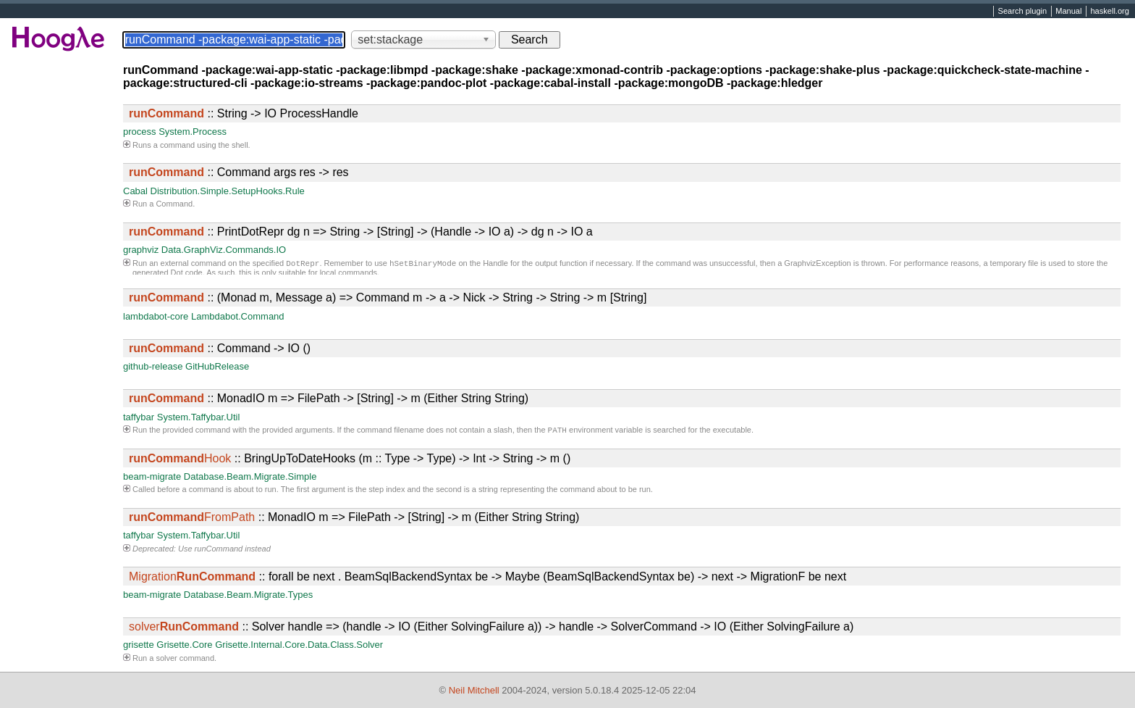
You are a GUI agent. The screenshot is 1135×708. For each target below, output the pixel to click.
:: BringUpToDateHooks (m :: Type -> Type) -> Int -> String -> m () (349, 460)
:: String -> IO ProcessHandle (243, 113)
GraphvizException (817, 264)
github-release (152, 366)
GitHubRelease (217, 366)
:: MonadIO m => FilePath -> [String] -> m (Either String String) (328, 398)
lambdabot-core (155, 316)
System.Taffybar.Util (198, 417)
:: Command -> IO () (220, 348)
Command (174, 203)
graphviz (141, 249)
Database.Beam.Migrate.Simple (250, 477)
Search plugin (1022, 11)
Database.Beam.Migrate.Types (248, 596)
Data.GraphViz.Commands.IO (223, 249)
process (139, 131)
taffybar (138, 417)
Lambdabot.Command (237, 316)
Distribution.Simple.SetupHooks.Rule (228, 191)
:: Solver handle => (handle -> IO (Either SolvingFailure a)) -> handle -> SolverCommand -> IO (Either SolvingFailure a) (491, 628)
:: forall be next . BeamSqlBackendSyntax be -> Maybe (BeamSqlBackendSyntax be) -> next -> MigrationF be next (487, 578)
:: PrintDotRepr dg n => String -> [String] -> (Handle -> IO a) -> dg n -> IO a (361, 231)
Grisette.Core (184, 646)
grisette (138, 646)
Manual (1068, 11)
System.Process (193, 131)
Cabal (135, 191)
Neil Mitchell (474, 690)
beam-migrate (152, 477)
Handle (495, 264)
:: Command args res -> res (239, 172)
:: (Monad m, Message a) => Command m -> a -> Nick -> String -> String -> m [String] (387, 297)
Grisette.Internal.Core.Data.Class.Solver (299, 646)
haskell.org (1109, 11)
